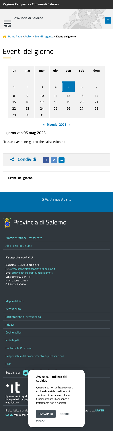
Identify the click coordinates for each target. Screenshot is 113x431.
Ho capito (46, 413)
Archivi (28, 36)
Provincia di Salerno (28, 18)
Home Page (15, 36)
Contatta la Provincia (18, 348)
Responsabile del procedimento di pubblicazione (34, 356)
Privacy (10, 324)
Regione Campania (16, 4)
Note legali (12, 340)
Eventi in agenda (44, 36)
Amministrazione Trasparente (23, 238)
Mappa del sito (14, 301)
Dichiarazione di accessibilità (23, 316)
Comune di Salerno (45, 4)
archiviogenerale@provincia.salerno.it (32, 273)
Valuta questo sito (58, 199)
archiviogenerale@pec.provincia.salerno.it (32, 269)
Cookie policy (13, 332)
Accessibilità (13, 309)
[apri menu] (7, 22)
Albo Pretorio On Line (18, 245)
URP (8, 364)
